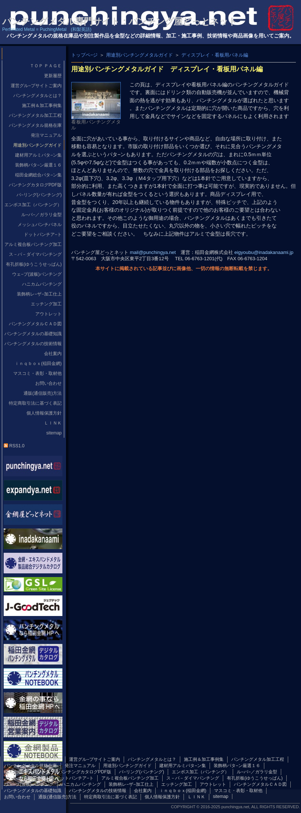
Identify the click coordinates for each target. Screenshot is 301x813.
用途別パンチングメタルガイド (139, 55)
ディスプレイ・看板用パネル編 (214, 55)
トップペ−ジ (84, 55)
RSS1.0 (14, 445)
